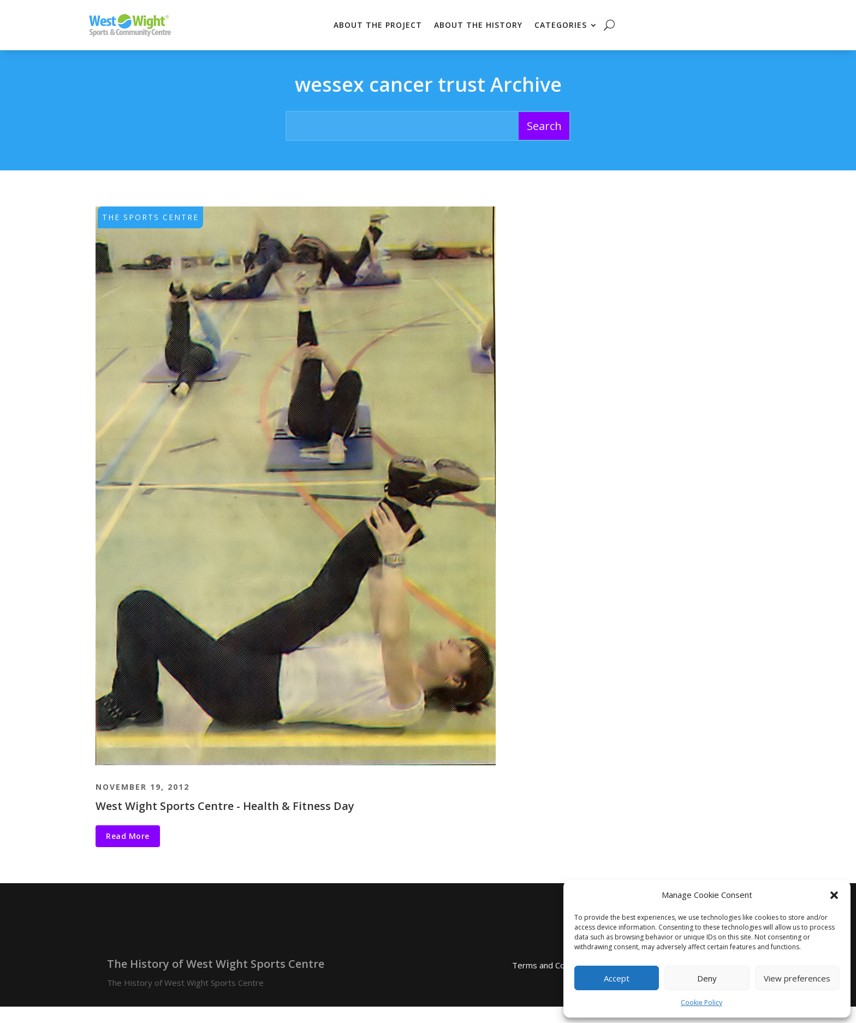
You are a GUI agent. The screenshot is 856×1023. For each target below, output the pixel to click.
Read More (128, 852)
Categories (560, 25)
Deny (707, 978)
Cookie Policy (701, 1002)
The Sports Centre (150, 233)
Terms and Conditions (553, 982)
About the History (478, 25)
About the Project (378, 25)
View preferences (797, 978)
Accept (616, 978)
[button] (834, 895)
